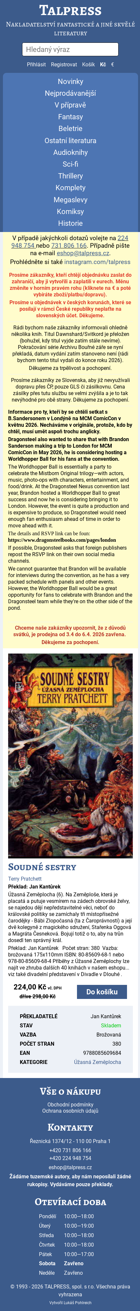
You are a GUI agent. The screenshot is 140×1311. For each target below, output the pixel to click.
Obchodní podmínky (70, 1105)
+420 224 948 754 (70, 1158)
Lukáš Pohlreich (78, 1303)
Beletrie (70, 128)
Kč (103, 64)
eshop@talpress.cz (70, 1167)
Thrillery (70, 176)
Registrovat (64, 64)
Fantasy (70, 117)
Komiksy (70, 211)
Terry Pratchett (25, 879)
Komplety (70, 188)
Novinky (70, 81)
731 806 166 (69, 245)
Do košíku (102, 992)
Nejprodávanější (70, 93)
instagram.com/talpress (97, 262)
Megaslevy (70, 200)
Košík (88, 64)
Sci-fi (70, 164)
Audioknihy (70, 152)
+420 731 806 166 (70, 1150)
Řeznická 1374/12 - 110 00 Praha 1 (70, 1141)
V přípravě (70, 105)
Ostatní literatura (70, 141)
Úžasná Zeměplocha (97, 1062)
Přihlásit (36, 64)
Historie (70, 223)
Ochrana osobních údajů (70, 1111)
